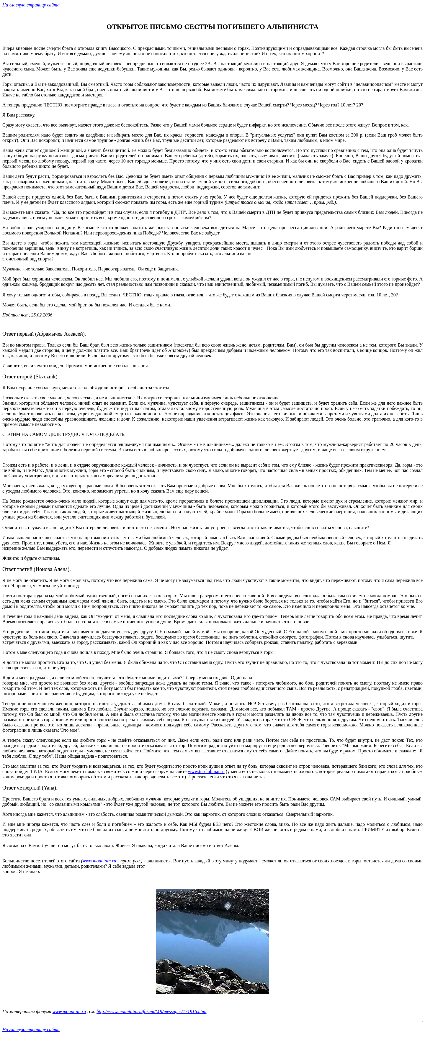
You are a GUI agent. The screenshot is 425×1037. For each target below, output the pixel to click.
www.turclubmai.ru (206, 771)
